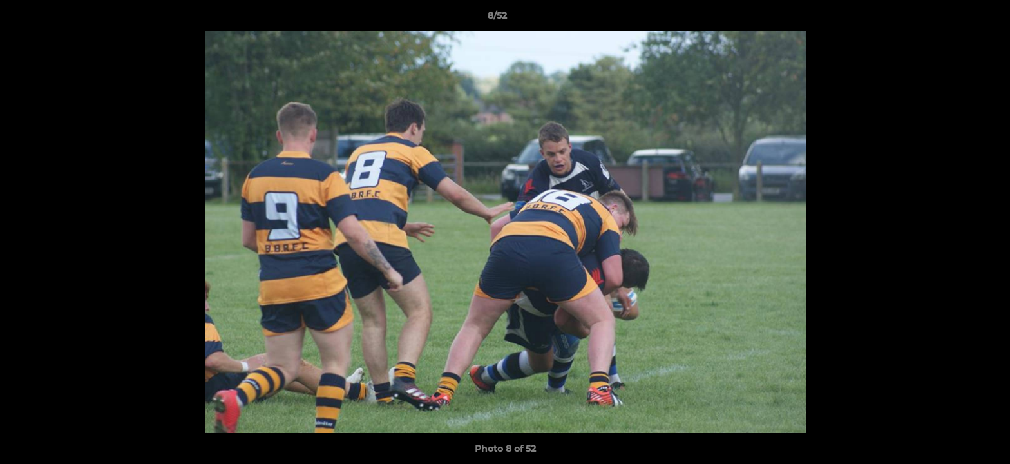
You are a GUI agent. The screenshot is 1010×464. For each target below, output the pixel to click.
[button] (956, 18)
